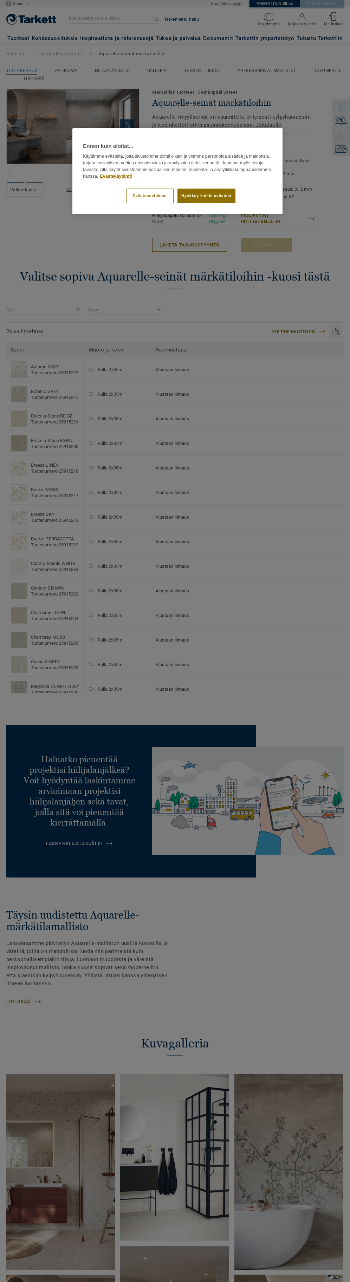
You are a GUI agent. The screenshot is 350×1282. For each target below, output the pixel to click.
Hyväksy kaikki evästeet (206, 195)
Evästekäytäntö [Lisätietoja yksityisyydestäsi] (116, 176)
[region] (177, 171)
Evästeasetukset (149, 195)
